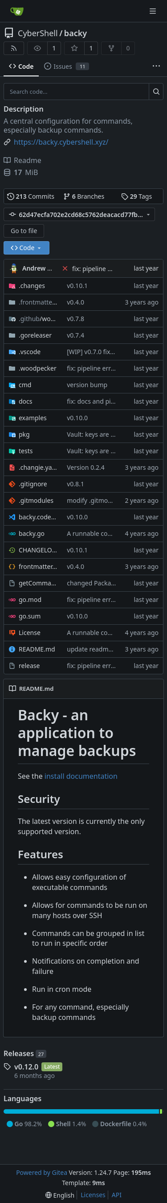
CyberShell (38, 33)
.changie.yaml (38, 467)
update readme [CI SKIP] (102, 649)
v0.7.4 (75, 335)
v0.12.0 (26, 1066)
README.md (37, 649)
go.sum (30, 616)
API (117, 1194)
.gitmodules (36, 500)
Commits (30, 196)
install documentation (81, 776)
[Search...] (156, 91)
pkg (24, 434)
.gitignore (33, 484)
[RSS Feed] (14, 48)
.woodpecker (38, 368)
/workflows (38, 318)
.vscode (30, 351)
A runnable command (98, 533)
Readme (22, 160)
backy (75, 33)
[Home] (16, 11)
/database (38, 302)
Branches (83, 196)
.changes (32, 285)
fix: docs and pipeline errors (107, 401)
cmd (25, 384)
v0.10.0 (77, 418)
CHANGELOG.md (38, 550)
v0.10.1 (77, 285)
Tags (136, 196)
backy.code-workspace (38, 517)
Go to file (24, 230)
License (30, 632)
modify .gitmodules (95, 500)
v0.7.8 (75, 318)
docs (26, 401)
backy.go (32, 533)
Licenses (93, 1194)
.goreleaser (35, 335)
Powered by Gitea (41, 1172)
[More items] (156, 66)
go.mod (30, 599)
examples (33, 418)
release (29, 665)
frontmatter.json (38, 566)
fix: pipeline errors (99, 268)
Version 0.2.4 (85, 467)
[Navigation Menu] (154, 11)
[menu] (59, 1195)
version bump (87, 384)
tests (26, 451)
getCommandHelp (38, 583)
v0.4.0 (75, 302)
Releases (25, 1053)
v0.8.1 (75, 484)
